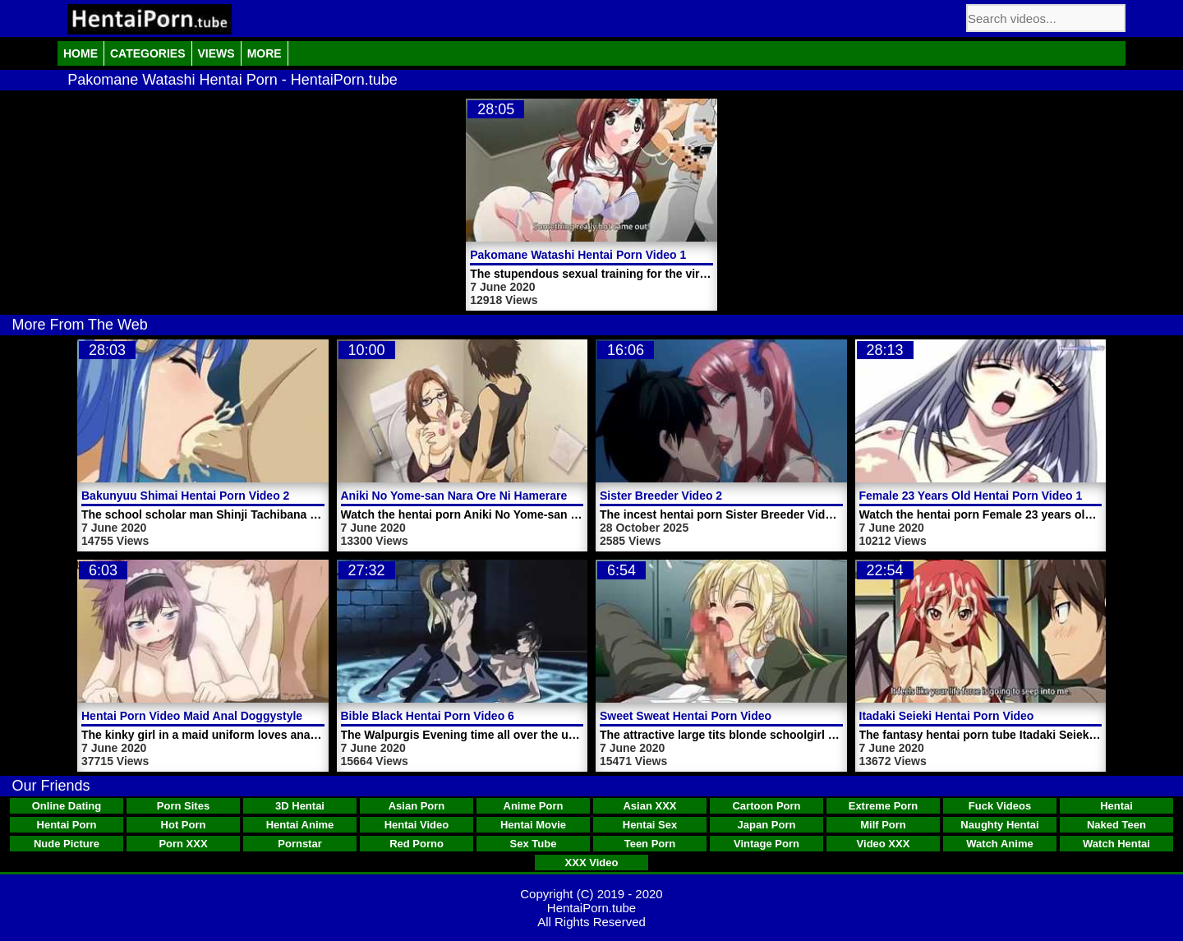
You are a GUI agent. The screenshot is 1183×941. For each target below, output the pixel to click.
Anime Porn (534, 806)
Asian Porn (417, 806)
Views (216, 53)
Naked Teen (1116, 825)
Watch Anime (999, 843)
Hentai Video (416, 825)
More (264, 53)
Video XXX (883, 843)
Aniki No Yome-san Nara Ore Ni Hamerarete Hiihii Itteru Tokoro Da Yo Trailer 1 (552, 495)
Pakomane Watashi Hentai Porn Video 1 (578, 254)
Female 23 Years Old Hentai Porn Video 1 (971, 495)
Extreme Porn (883, 806)
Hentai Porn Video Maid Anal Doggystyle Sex (203, 715)
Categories (148, 53)
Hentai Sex (650, 825)
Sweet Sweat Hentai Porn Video (685, 715)
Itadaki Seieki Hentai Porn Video (946, 715)
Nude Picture (66, 843)
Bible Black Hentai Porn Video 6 (427, 715)
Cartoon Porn (766, 806)
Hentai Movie (533, 825)
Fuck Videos (1000, 806)
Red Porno (416, 843)
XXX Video (592, 862)
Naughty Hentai (999, 825)
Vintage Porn (766, 843)
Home (80, 53)
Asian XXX (649, 806)
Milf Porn (883, 825)
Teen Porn (650, 843)
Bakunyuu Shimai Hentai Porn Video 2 (185, 495)
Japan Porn (767, 825)
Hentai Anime (300, 825)
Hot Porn (183, 825)
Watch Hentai (1116, 843)
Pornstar (299, 843)
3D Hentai (300, 806)
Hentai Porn (67, 825)
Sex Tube (533, 843)
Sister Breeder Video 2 (661, 495)
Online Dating (67, 806)
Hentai (1116, 806)
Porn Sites (183, 806)
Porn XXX (183, 843)
